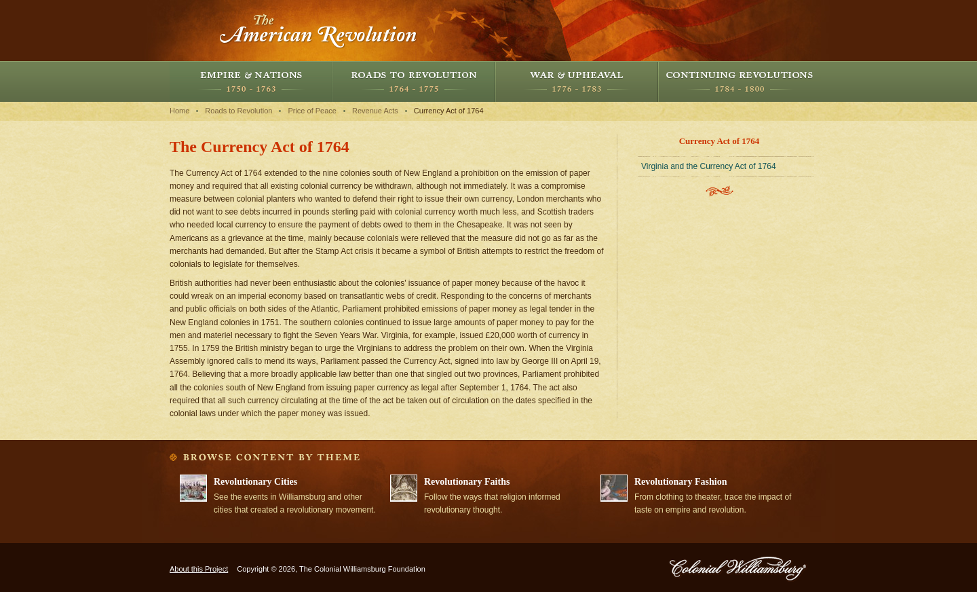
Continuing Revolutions (739, 81)
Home (179, 111)
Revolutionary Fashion (680, 482)
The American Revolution (318, 30)
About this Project (199, 569)
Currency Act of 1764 (449, 111)
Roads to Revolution (413, 81)
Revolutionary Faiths (467, 482)
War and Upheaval (576, 81)
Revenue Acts (375, 111)
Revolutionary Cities (255, 482)
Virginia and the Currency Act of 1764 (708, 166)
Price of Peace (312, 111)
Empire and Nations (251, 81)
